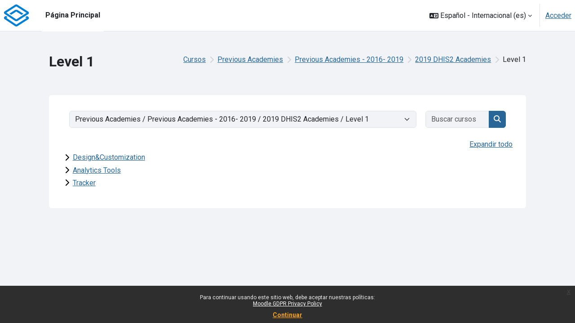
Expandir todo (491, 144)
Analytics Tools (97, 170)
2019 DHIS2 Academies (453, 59)
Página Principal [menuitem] (72, 15)
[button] (481, 15)
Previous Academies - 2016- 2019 (349, 59)
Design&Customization (109, 157)
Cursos (194, 59)
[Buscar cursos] (457, 119)
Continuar (287, 315)
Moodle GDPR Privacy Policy (287, 304)
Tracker (84, 183)
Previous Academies (250, 59)
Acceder (558, 15)
